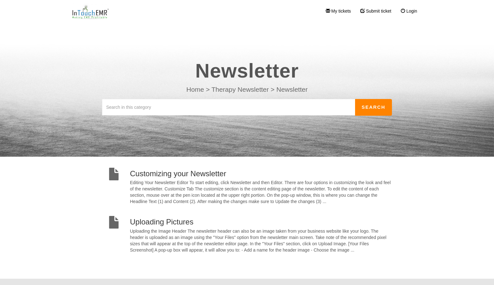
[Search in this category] (228, 107)
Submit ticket (375, 11)
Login (409, 11)
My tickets (338, 11)
